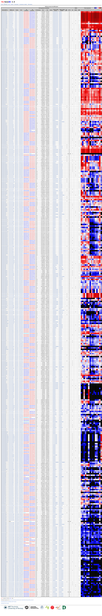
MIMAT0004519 (32, 28)
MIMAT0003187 (26, 81)
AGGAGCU (21, 104)
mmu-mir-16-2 (11, 68)
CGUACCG (21, 161)
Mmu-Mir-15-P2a (4, 67)
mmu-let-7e (11, 12)
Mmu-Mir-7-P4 (3, 36)
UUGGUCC (21, 179)
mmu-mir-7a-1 (11, 35)
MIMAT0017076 (26, 139)
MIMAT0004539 (32, 145)
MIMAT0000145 (32, 179)
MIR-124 (16, 158)
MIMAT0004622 (32, 13)
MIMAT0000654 (26, 122)
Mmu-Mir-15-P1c (4, 64)
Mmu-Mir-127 (3, 163)
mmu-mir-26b (11, 98)
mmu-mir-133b (11, 180)
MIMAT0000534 (26, 98)
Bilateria (60, 12)
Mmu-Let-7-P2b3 (4, 23)
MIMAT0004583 (26, 174)
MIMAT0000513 (32, 85)
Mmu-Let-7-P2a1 (4, 16)
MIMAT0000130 (26, 116)
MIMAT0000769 (32, 180)
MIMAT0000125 (32, 91)
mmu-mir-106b (11, 75)
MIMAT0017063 (26, 107)
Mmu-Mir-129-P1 (4, 167)
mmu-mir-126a (11, 161)
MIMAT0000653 (26, 104)
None (30, 130)
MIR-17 (16, 74)
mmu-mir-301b (11, 171)
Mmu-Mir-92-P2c (4, 139)
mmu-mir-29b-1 (11, 106)
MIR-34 (16, 126)
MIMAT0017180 (32, 132)
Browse (5, 4)
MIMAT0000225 (26, 71)
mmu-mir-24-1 (11, 94)
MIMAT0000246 (26, 155)
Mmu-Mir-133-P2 (4, 180)
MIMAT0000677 (26, 33)
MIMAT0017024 (26, 152)
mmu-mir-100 (11, 55)
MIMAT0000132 (26, 52)
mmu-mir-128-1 (11, 166)
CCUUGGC (21, 177)
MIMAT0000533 (26, 97)
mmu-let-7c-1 (11, 13)
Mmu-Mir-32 (3, 122)
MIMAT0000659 (32, 177)
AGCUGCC (21, 90)
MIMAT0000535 (32, 109)
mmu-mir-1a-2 (11, 29)
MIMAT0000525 (26, 19)
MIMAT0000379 (32, 173)
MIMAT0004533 (26, 42)
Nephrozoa (61, 38)
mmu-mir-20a (11, 80)
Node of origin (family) (62, 10)
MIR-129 (16, 167)
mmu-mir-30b (11, 116)
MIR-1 (16, 29)
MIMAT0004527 (26, 158)
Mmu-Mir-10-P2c (4, 54)
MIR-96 (16, 142)
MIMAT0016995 (32, 143)
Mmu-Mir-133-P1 (4, 179)
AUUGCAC (21, 122)
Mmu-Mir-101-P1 (4, 146)
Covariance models (23, 4)
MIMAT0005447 (26, 130)
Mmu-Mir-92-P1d (4, 136)
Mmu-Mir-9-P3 (3, 48)
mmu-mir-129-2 (11, 167)
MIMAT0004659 (32, 51)
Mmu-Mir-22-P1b (4, 90)
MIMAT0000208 (26, 49)
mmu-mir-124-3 (11, 160)
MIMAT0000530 (26, 88)
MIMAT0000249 (32, 114)
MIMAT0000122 (26, 26)
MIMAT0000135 (26, 57)
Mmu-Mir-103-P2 (4, 151)
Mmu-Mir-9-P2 (3, 46)
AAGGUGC (21, 77)
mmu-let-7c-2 (11, 18)
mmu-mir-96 (11, 142)
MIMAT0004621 (32, 22)
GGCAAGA (21, 120)
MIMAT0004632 (26, 110)
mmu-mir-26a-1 (11, 97)
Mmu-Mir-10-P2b (4, 52)
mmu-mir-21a (11, 88)
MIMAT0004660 (26, 84)
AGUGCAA (21, 170)
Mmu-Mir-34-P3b (4, 130)
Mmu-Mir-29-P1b (4, 106)
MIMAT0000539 (32, 133)
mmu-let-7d (11, 25)
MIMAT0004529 (32, 58)
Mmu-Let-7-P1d (4, 15)
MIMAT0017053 (26, 177)
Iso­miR (66, 10)
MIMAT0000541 (26, 142)
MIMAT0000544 (32, 167)
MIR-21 (16, 88)
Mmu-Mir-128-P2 (4, 166)
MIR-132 (16, 176)
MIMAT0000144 (32, 176)
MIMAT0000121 (26, 28)
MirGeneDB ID (5, 10)
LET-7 (16, 12)
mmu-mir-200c (11, 39)
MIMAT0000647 (32, 149)
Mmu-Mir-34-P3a (4, 129)
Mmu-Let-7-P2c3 (4, 28)
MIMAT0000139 (32, 163)
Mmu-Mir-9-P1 (3, 45)
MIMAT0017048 (26, 149)
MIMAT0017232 (26, 171)
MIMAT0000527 (26, 67)
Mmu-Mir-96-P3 (4, 145)
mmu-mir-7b (11, 36)
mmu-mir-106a (11, 74)
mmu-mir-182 (11, 143)
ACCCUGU (21, 49)
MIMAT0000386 (26, 75)
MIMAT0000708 (32, 139)
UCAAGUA (21, 97)
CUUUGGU (21, 45)
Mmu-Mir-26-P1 (4, 97)
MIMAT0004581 (32, 126)
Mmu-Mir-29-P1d (4, 107)
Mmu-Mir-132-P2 (4, 177)
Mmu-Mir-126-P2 (4, 161)
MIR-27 (16, 101)
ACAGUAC (21, 146)
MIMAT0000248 (26, 114)
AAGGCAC (21, 158)
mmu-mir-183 (11, 145)
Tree (9, 4)
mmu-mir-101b (11, 148)
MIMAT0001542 (26, 132)
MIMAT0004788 (32, 81)
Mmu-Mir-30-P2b (4, 117)
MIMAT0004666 (32, 123)
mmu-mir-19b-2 (11, 87)
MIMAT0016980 (26, 91)
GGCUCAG (21, 94)
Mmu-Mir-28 (3, 104)
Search (12, 4)
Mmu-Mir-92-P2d (4, 140)
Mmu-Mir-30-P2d (4, 119)
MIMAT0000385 (26, 74)
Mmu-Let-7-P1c (4, 13)
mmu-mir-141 (11, 42)
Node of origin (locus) (55, 10)
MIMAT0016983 (26, 170)
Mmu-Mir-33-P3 (4, 123)
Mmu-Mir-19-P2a (4, 85)
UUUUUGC (21, 167)
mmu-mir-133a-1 (12, 179)
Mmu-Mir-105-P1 (4, 154)
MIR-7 (16, 33)
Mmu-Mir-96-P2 (4, 143)
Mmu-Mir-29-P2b (4, 109)
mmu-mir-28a (11, 104)
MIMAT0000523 (26, 13)
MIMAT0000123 (32, 29)
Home (2, 4)
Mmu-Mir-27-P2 (4, 101)
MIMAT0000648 (26, 51)
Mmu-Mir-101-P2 (4, 148)
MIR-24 (16, 94)
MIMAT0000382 (26, 126)
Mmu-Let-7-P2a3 (4, 19)
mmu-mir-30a (11, 113)
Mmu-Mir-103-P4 (4, 152)
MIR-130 (16, 170)
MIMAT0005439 (32, 18)
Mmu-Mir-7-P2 (3, 35)
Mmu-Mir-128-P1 (4, 164)
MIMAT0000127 (32, 106)
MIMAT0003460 (26, 129)
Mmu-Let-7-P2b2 (4, 22)
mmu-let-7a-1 (11, 16)
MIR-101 (16, 146)
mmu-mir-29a (11, 109)
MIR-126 (16, 161)
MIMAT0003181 (32, 137)
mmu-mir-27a (11, 103)
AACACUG (21, 42)
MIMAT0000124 (26, 62)
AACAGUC (21, 176)
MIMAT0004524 (32, 116)
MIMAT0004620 (32, 16)
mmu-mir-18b (11, 78)
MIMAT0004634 (32, 120)
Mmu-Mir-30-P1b (4, 113)
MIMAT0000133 (32, 146)
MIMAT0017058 (32, 100)
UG (72, 10)
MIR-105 (16, 154)
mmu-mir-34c (11, 127)
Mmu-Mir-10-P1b (4, 49)
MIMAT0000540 (26, 83)
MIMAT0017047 (26, 29)
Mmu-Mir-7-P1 (3, 33)
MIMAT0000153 (32, 42)
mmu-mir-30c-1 (11, 119)
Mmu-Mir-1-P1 (3, 29)
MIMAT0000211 (26, 143)
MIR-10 (16, 49)
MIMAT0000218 (26, 94)
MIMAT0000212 (26, 145)
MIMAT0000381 (26, 127)
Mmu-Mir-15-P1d (4, 65)
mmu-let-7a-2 (11, 15)
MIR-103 (16, 149)
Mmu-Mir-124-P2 (4, 158)
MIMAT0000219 (32, 94)
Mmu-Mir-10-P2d (4, 55)
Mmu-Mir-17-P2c (4, 78)
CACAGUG (21, 164)
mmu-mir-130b (11, 174)
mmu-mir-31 (11, 120)
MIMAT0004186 (32, 171)
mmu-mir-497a (11, 65)
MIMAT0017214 (26, 137)
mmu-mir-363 (11, 139)
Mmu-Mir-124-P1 (4, 157)
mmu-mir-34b (11, 126)
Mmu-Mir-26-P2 (4, 98)
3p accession (32, 10)
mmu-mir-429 (11, 43)
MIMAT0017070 (32, 33)
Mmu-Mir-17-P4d (4, 83)
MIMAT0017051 (32, 55)
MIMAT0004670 (32, 35)
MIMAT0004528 (32, 57)
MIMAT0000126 (32, 101)
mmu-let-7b (11, 22)
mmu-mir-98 (11, 23)
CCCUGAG (21, 57)
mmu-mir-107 (11, 149)
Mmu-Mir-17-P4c (4, 81)
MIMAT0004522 (26, 101)
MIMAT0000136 (26, 58)
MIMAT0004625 (32, 67)
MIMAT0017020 (32, 97)
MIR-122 (16, 155)
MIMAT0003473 (26, 179)
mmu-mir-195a (11, 71)
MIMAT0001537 (32, 43)
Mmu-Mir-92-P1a (4, 133)
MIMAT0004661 (32, 104)
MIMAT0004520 (32, 26)
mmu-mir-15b (11, 62)
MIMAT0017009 (32, 74)
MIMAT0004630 (32, 98)
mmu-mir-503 (11, 70)
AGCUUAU (21, 88)
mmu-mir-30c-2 (11, 117)
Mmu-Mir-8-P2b (4, 42)
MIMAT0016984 (26, 176)
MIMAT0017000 (32, 71)
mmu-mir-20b (11, 81)
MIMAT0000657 (32, 39)
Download (16, 4)
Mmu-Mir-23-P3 (4, 93)
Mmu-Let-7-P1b (4, 12)
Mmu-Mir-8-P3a (4, 43)
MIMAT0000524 (26, 12)
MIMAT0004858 (26, 78)
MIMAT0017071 (32, 36)
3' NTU (69, 10)
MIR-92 (16, 133)
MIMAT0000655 (26, 55)
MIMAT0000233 (32, 38)
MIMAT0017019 (26, 93)
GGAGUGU (21, 155)
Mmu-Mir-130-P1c (4, 170)
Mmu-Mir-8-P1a (4, 38)
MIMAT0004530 (26, 163)
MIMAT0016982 (26, 166)
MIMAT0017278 (26, 136)
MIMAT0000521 (26, 15)
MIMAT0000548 (26, 64)
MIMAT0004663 (26, 39)
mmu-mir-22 (11, 90)
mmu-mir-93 (11, 83)
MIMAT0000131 (26, 54)
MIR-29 (16, 106)
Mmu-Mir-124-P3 (4, 160)
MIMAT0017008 (26, 173)
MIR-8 (16, 38)
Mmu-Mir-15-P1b (4, 62)
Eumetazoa (61, 49)
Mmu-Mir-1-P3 (3, 32)
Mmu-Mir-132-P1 (4, 176)
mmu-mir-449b (11, 130)
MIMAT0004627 (32, 80)
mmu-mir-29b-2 (11, 107)
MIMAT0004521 (32, 62)
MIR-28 (16, 104)
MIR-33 (16, 123)
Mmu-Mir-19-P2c (4, 87)
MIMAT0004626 (32, 77)
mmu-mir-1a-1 (11, 32)
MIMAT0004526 (26, 146)
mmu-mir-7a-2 (11, 33)
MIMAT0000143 (32, 45)
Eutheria (54, 104)
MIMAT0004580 (32, 127)
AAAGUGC (21, 74)
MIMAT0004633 (26, 103)
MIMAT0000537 (32, 103)
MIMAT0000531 (32, 90)
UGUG (76, 10)
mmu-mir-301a (11, 173)
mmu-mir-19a (11, 84)
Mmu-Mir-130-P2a (4, 171)
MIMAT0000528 (26, 77)
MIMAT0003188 (26, 70)
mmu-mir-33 (11, 123)
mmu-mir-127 (11, 163)
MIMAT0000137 (26, 161)
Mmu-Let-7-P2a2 (4, 18)
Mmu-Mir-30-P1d (4, 114)
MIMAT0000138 (32, 161)
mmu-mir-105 (11, 154)
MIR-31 (16, 120)
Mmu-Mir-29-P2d (4, 110)
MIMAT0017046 (26, 148)
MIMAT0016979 (26, 32)
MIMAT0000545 (26, 23)
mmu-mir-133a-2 (12, 182)
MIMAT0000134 (32, 158)
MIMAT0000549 (32, 64)
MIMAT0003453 (26, 65)
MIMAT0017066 (26, 133)
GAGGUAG (21, 12)
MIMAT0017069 (26, 164)
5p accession (26, 10)
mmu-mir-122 (11, 155)
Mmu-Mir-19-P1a (4, 84)
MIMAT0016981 (32, 54)
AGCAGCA (21, 61)
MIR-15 (16, 61)
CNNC (79, 10)
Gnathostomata (55, 12)
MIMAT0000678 (26, 36)
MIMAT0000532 (32, 93)
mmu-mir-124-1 (11, 158)
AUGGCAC (21, 145)
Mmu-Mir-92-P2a (4, 137)
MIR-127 (16, 163)
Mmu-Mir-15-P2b (4, 68)
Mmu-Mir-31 (3, 120)
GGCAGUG (21, 126)
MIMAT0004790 (32, 70)
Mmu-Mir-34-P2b (4, 127)
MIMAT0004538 (32, 49)
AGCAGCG (21, 70)
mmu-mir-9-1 (11, 48)
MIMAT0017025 (26, 151)
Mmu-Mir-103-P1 (4, 149)
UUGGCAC (21, 142)
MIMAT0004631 (26, 109)
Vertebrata (54, 38)
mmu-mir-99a (11, 54)
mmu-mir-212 (11, 177)
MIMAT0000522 (26, 22)
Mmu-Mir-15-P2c (4, 70)
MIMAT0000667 (26, 123)
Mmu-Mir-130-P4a (4, 174)
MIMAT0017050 (32, 122)
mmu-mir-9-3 (11, 45)
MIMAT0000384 (32, 25)
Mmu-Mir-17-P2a (4, 77)
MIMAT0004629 (26, 90)
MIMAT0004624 (32, 61)
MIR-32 (16, 122)
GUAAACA (21, 113)
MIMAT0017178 (26, 43)
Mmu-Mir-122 (3, 155)
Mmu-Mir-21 (3, 88)
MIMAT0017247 (32, 65)
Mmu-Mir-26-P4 (4, 100)
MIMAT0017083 (26, 180)
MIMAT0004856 (26, 154)
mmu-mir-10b (11, 49)
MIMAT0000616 (32, 148)
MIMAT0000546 (32, 151)
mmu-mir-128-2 (11, 164)
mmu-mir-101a (11, 146)
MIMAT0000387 (32, 174)
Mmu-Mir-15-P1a (4, 61)
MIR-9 (16, 45)
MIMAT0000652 (32, 140)
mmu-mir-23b (11, 91)
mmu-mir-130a (11, 170)
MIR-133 (16, 179)
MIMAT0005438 (32, 117)
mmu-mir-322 (11, 64)
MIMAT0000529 (26, 80)
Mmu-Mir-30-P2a (4, 116)
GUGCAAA (21, 84)
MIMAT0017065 (26, 85)
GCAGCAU (21, 149)
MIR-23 (16, 91)
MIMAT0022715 (32, 129)
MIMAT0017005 (32, 155)
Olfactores (61, 61)
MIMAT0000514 (26, 117)
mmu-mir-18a (11, 77)
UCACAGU (21, 101)
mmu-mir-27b (11, 101)
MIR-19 (16, 84)
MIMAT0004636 (32, 83)
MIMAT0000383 (26, 25)
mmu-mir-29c (11, 110)
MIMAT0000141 (32, 170)
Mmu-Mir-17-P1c (4, 74)
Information (30, 4)
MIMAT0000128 (26, 113)
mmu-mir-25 (11, 140)
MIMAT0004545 (26, 38)
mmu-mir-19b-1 (11, 85)
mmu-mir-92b (11, 136)
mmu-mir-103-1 (11, 152)
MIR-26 (16, 97)
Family (17, 10)
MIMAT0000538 (26, 120)
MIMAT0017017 (32, 19)
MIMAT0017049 (26, 140)
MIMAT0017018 (32, 68)
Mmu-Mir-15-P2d (4, 71)
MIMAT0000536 (32, 110)
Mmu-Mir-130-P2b (4, 173)
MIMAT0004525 (32, 52)
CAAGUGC (21, 154)
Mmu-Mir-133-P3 (4, 182)
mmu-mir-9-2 (11, 46)
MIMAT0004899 (32, 136)
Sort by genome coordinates (44, 8)
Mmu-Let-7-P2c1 (4, 25)
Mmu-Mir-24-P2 (4, 94)
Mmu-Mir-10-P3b (4, 57)
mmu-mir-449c (11, 129)
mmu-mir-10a (11, 51)
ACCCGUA (21, 52)
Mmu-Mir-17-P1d (4, 75)
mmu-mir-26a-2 (11, 100)
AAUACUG (21, 38)
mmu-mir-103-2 (11, 151)
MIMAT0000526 (26, 61)
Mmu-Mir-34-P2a (4, 126)
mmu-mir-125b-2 (12, 58)
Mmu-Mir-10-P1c (4, 51)
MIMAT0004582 (32, 75)
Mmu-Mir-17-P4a (4, 80)
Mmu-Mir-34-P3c (4, 132)
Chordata (60, 167)
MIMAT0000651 (32, 84)
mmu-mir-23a (11, 93)
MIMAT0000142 (26, 45)
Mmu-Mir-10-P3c (4, 58)
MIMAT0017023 (32, 23)
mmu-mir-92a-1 (11, 133)
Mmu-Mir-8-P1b (4, 39)
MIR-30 (16, 113)
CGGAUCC (21, 163)
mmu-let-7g (11, 28)
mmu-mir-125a (11, 57)
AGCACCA (21, 106)
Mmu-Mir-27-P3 (4, 103)
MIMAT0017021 (32, 142)
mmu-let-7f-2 (11, 19)
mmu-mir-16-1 (11, 67)
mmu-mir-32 (11, 122)
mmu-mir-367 (11, 137)
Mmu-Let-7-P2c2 (4, 26)
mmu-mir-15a (11, 61)
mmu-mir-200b (11, 38)
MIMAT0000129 (32, 113)
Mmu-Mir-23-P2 (4, 91)
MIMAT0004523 (26, 106)
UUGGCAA (21, 143)
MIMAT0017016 (32, 12)
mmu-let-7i (11, 26)
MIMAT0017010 (26, 87)
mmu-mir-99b (11, 52)
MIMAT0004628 (32, 88)
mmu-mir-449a (11, 132)
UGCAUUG (21, 123)
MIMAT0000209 (26, 167)
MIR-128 (16, 164)
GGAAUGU (21, 29)
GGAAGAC (21, 33)
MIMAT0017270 (32, 78)
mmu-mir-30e (11, 114)
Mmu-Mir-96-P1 (4, 142)
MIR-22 (16, 90)
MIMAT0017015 (32, 15)
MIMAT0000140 (32, 164)
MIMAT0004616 (32, 119)
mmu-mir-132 (11, 176)
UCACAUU (21, 91)
